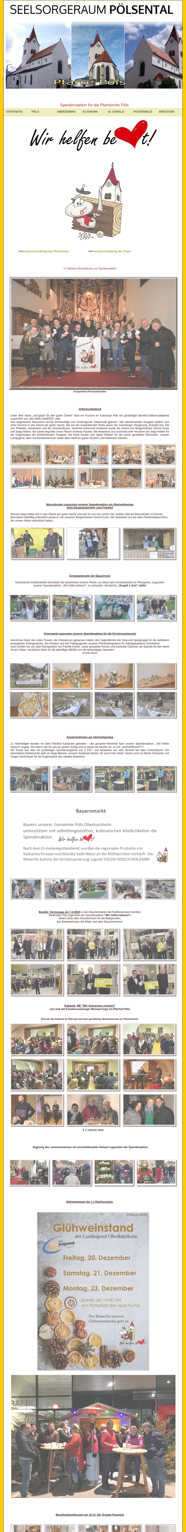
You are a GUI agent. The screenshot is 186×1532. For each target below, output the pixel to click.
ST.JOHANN (90, 111)
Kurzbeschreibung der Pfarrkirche (45, 251)
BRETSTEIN (166, 111)
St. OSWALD (116, 111)
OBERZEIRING (66, 111)
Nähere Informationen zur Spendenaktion (91, 268)
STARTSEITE (14, 111)
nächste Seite (95, 1130)
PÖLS (35, 111)
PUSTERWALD (142, 111)
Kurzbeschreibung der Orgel (111, 251)
